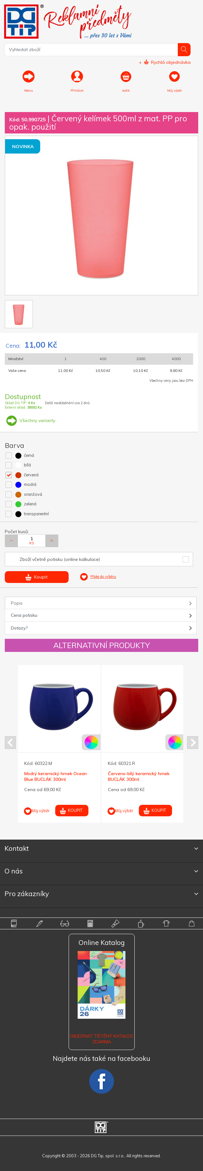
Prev (10, 742)
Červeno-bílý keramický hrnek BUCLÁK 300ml (138, 776)
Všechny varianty (30, 420)
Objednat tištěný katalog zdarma (101, 1039)
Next (192, 742)
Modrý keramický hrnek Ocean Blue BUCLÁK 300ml (55, 776)
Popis (17, 603)
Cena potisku (24, 615)
